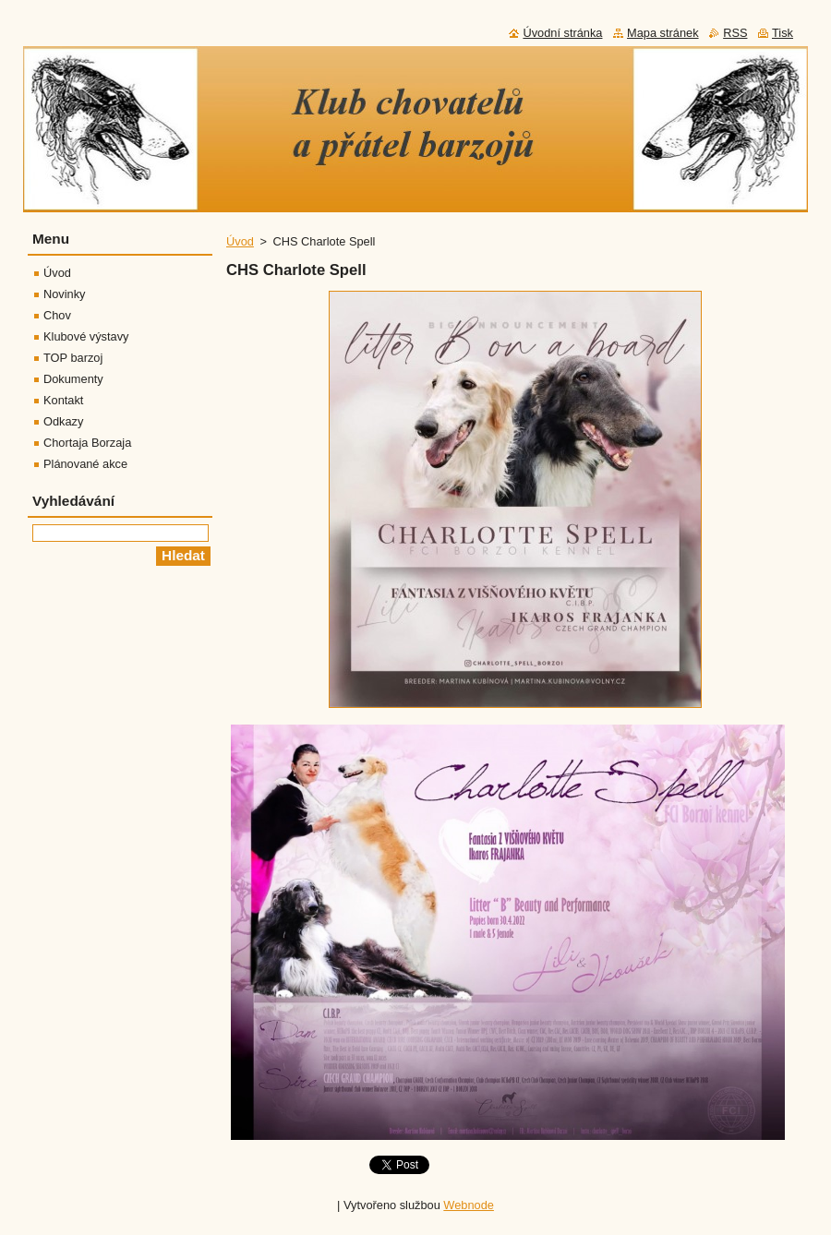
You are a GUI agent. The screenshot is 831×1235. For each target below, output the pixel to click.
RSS (735, 33)
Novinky (64, 294)
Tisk (782, 33)
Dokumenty (73, 379)
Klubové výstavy (85, 336)
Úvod (240, 241)
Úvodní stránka (562, 33)
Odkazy (63, 421)
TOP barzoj (72, 358)
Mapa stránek (663, 33)
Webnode (468, 1205)
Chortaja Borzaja (87, 443)
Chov (57, 315)
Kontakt (63, 400)
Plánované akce (85, 464)
